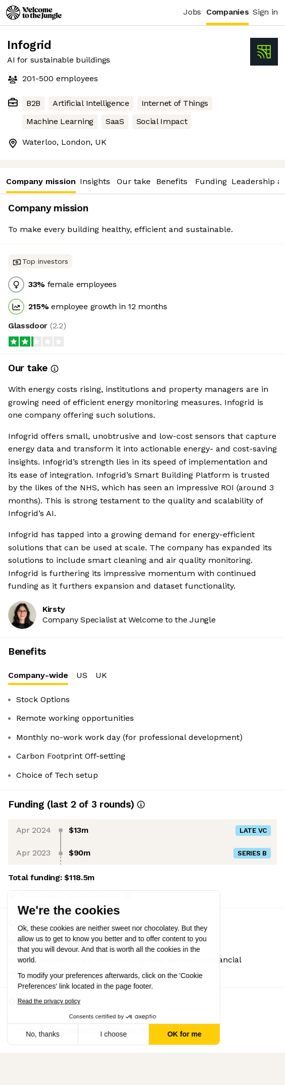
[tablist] (142, 675)
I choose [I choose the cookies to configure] (47, 1034)
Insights (95, 181)
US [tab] (81, 675)
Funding (211, 181)
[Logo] (34, 13)
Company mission (41, 185)
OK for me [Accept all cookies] (118, 1034)
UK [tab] (101, 675)
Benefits (171, 181)
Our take (134, 181)
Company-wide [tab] (38, 677)
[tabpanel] (142, 737)
